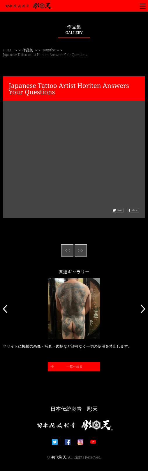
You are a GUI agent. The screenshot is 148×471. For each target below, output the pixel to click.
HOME (8, 50)
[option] (74, 308)
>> (80, 250)
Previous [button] (5, 308)
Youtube (49, 50)
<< (67, 250)
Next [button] (143, 308)
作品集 (27, 50)
